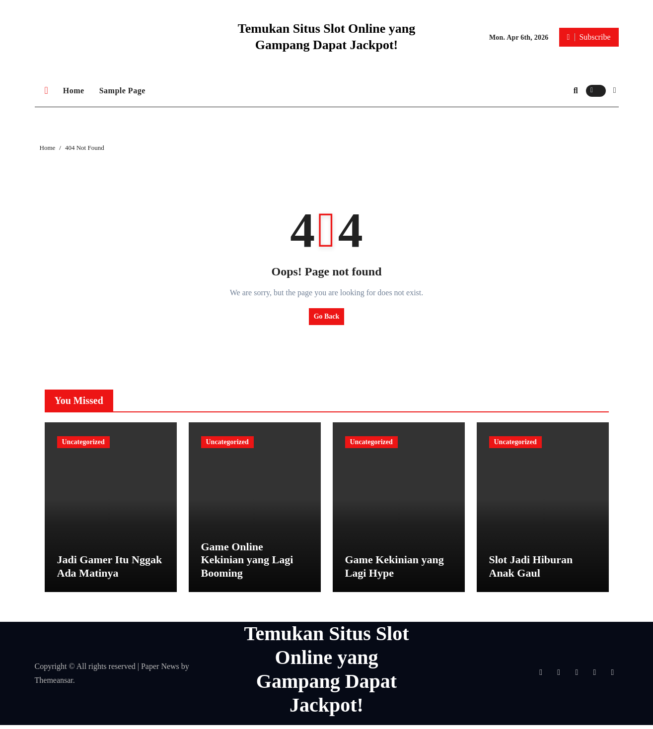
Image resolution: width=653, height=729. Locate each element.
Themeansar (54, 684)
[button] (614, 90)
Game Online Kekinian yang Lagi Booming (247, 563)
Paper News (160, 670)
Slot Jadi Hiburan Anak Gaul (531, 570)
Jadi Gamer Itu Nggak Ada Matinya (109, 570)
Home (73, 90)
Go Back (327, 316)
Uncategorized (83, 442)
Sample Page (122, 90)
